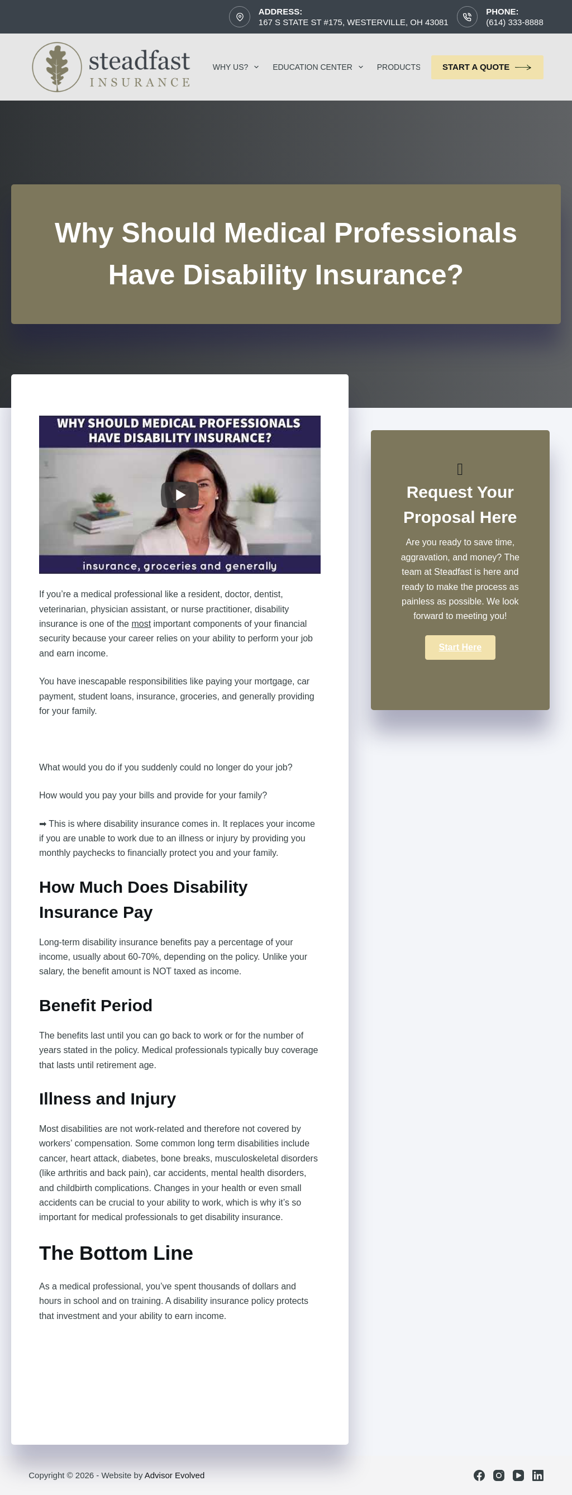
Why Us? (238, 67)
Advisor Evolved (175, 1475)
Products (406, 67)
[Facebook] (479, 1475)
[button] (460, 647)
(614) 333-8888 (515, 22)
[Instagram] (498, 1475)
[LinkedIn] (538, 1475)
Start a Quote (487, 67)
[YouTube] (518, 1475)
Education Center (320, 67)
